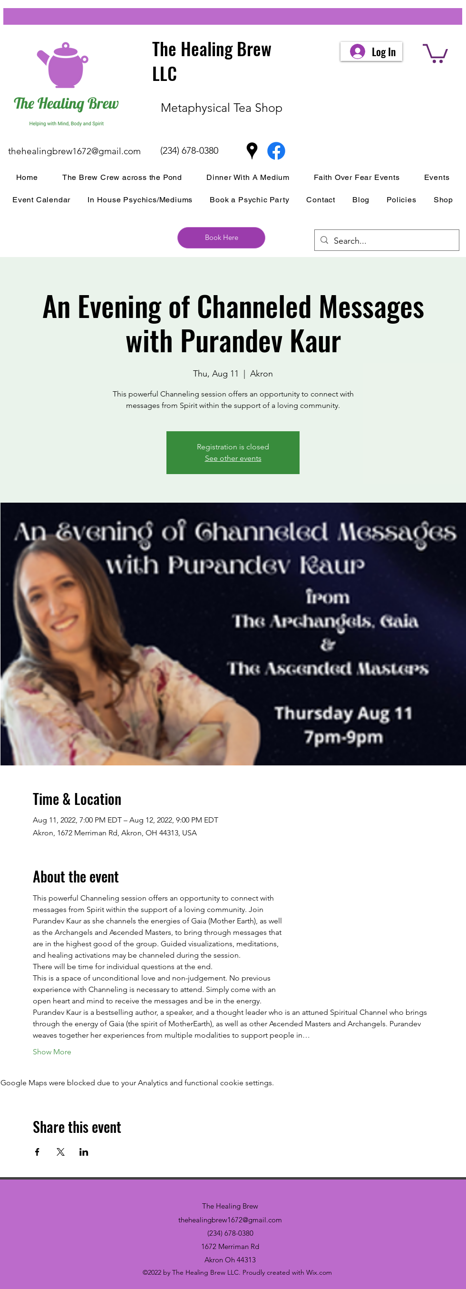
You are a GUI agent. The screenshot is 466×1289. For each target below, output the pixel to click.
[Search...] (386, 241)
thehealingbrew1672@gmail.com (74, 151)
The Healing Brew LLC (212, 60)
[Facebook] (276, 151)
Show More (52, 1051)
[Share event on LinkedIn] (83, 1152)
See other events (233, 458)
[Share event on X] (60, 1152)
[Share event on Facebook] (37, 1152)
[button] (435, 52)
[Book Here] (221, 237)
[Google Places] (252, 151)
